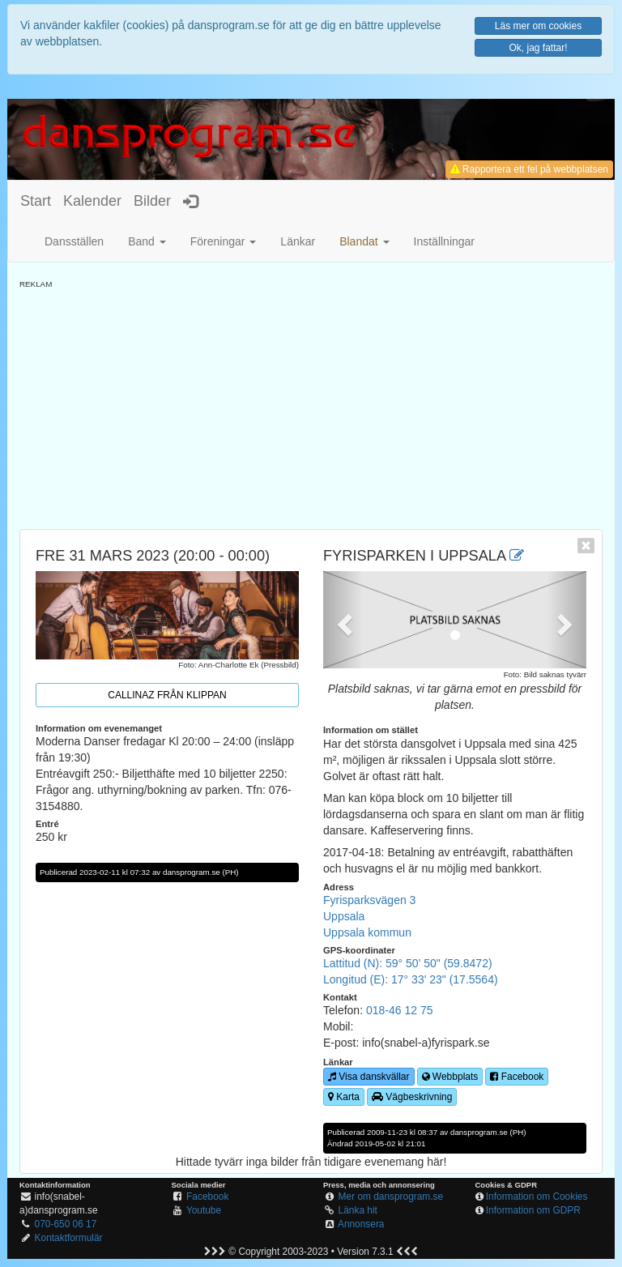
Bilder (152, 201)
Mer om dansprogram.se (391, 1196)
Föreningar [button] (223, 241)
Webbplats (450, 1076)
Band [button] (147, 241)
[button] (364, 241)
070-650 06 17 (66, 1224)
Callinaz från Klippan (167, 695)
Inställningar (444, 241)
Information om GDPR (533, 1210)
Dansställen (74, 241)
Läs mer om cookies (538, 26)
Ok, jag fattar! (538, 47)
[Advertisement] (311, 403)
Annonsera (361, 1224)
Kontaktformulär (69, 1238)
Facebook (516, 1076)
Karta (344, 1097)
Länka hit (358, 1210)
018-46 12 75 (399, 1010)
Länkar (297, 241)
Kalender (92, 201)
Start (35, 201)
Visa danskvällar (369, 1076)
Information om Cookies (537, 1196)
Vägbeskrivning (412, 1097)
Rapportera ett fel (529, 169)
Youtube (203, 1210)
